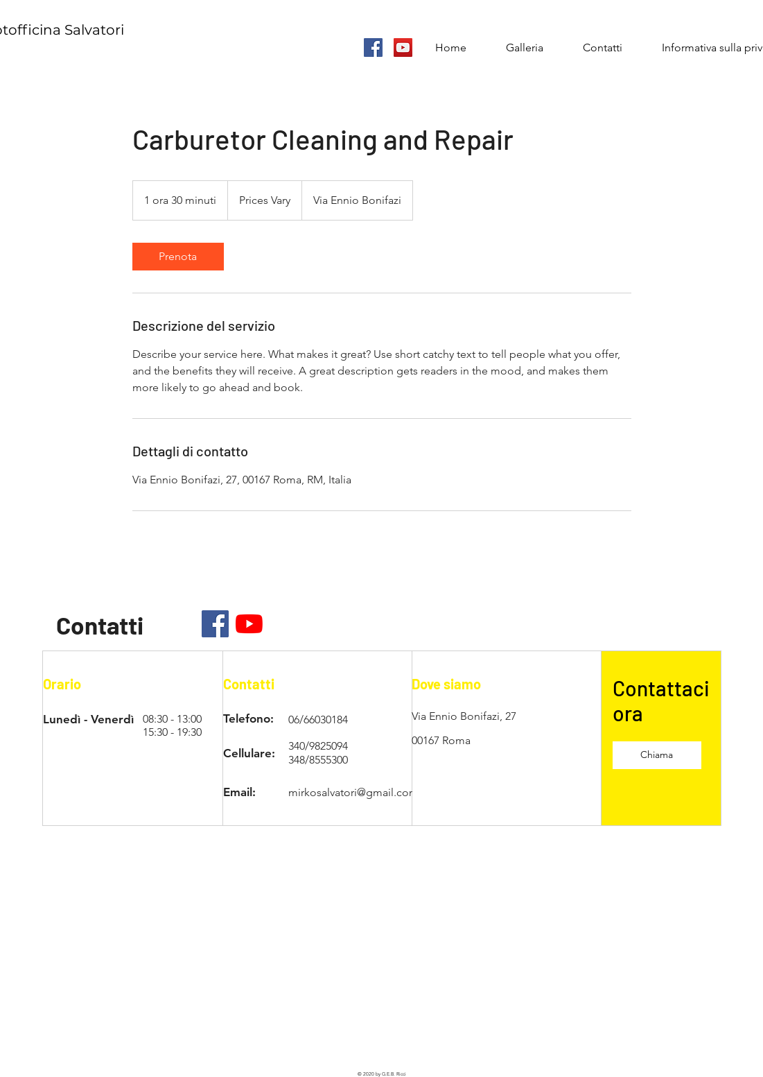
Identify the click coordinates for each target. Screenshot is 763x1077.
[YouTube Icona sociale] (403, 47)
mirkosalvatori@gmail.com (353, 792)
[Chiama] (657, 755)
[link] (178, 256)
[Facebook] (215, 623)
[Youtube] (249, 623)
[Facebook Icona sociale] (373, 47)
